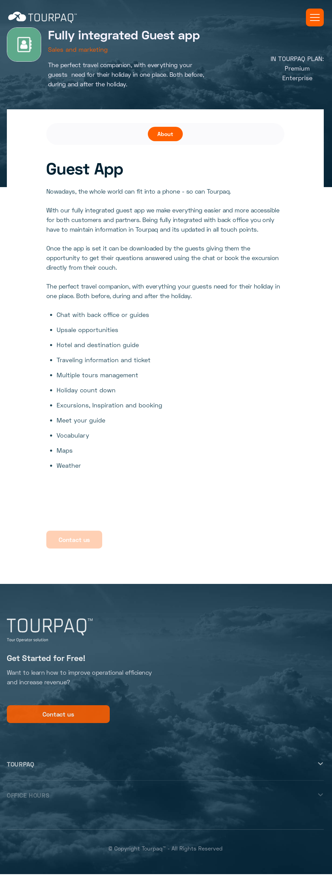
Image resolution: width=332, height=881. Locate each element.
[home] (42, 17)
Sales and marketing (78, 49)
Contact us (58, 716)
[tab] (165, 134)
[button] (315, 17)
